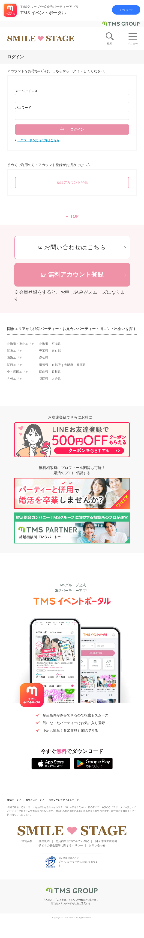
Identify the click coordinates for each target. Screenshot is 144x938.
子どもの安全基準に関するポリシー (61, 845)
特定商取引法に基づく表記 (72, 841)
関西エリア (14, 365)
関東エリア (14, 350)
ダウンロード (126, 10)
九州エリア (14, 378)
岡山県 (43, 371)
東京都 (56, 350)
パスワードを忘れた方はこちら (38, 140)
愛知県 (43, 357)
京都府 (56, 365)
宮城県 (56, 344)
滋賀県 (43, 365)
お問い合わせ (97, 845)
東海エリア (14, 357)
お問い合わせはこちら (75, 247)
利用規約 (44, 841)
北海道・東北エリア (20, 344)
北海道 (43, 344)
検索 (109, 43)
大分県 (56, 378)
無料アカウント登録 (75, 274)
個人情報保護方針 (106, 841)
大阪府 (68, 365)
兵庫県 (81, 365)
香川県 (56, 371)
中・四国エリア (17, 371)
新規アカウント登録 (72, 182)
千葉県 (43, 350)
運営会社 (27, 841)
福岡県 (43, 378)
